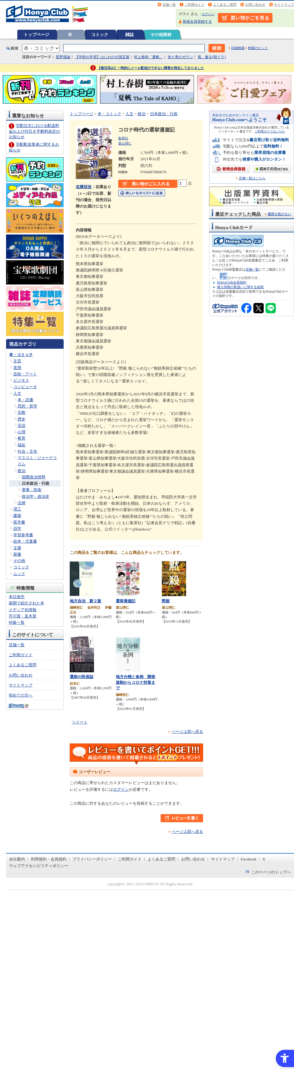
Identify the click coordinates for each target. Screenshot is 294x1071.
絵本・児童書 (25, 541)
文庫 (17, 548)
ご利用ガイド (195, 4)
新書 (17, 554)
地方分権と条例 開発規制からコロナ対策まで (135, 682)
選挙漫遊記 (125, 601)
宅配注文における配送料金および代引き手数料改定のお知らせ (34, 131)
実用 (17, 367)
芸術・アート (25, 374)
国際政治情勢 (33, 477)
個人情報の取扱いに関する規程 (240, 287)
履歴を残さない (279, 214)
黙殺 (166, 601)
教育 (21, 438)
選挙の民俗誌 (81, 676)
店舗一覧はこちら (252, 178)
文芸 (17, 361)
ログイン (208, 14)
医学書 (19, 522)
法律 (21, 503)
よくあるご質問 (224, 4)
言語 (21, 425)
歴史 (21, 419)
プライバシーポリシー (92, 859)
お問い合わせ (255, 4)
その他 (19, 560)
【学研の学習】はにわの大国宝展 (102, 57)
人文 (17, 393)
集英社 (123, 138)
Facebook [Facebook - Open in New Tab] (248, 859)
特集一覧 (17, 622)
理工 (17, 509)
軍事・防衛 (32, 489)
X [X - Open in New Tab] (264, 859)
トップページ (36, 34)
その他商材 (161, 34)
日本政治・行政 (35, 483)
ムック (19, 573)
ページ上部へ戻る (187, 731)
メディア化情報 (22, 609)
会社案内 (17, 859)
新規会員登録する (197, 21)
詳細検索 (238, 48)
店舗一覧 (169, 4)
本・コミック (21, 354)
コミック (99, 34)
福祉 (21, 445)
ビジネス (21, 380)
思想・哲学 (27, 406)
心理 (21, 432)
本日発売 (17, 596)
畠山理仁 (125, 143)
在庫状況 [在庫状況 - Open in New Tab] (84, 187)
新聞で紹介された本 (26, 603)
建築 (17, 515)
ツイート (80, 722)
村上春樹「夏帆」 (148, 57)
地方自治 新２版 (85, 601)
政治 (21, 470)
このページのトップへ (271, 872)
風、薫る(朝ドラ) (212, 57)
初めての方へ (20, 695)
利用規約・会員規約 (48, 859)
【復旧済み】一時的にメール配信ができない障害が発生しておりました (150, 68)
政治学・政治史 (35, 496)
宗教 (21, 412)
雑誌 (129, 34)
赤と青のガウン (180, 57)
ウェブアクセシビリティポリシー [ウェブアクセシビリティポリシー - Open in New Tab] (38, 865)
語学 (17, 528)
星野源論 (63, 57)
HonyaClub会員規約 (231, 282)
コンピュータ (25, 386)
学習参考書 (23, 535)
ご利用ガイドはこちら (270, 131)
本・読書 (25, 399)
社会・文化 (27, 451)
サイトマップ (284, 4)
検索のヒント (258, 48)
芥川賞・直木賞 (22, 616)
